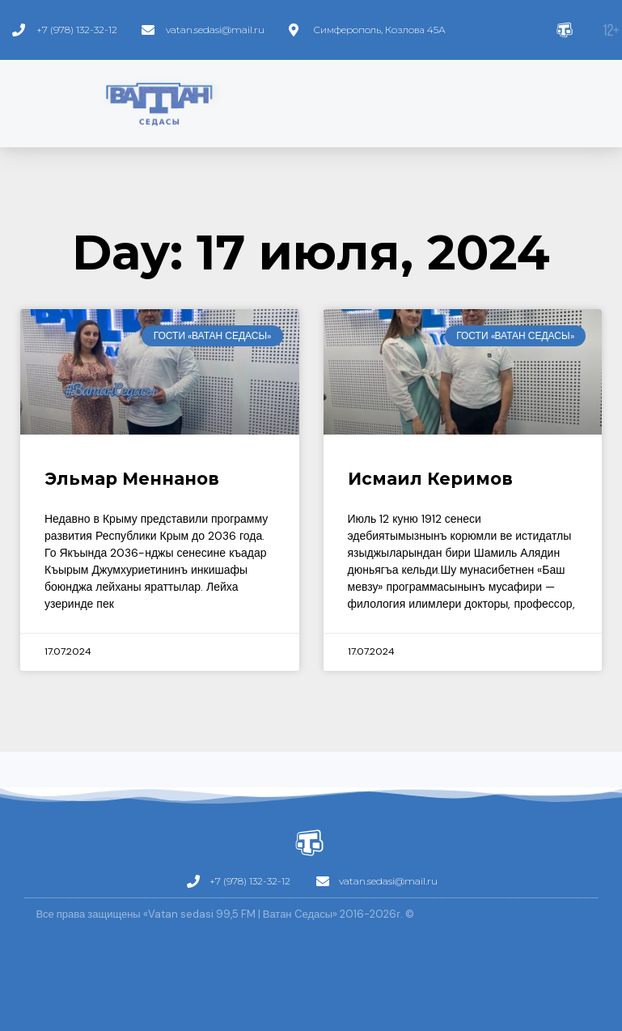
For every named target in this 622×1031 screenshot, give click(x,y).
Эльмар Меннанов (131, 479)
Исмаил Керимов (430, 479)
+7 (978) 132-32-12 (76, 29)
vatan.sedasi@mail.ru (215, 29)
